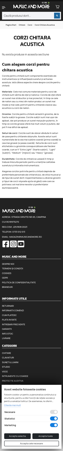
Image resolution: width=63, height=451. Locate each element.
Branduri (7, 286)
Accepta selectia (17, 436)
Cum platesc (9, 315)
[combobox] (31, 16)
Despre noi (8, 263)
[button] (5, 7)
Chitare (22, 25)
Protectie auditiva (12, 380)
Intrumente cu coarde (15, 376)
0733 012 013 (18, 231)
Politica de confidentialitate (19, 282)
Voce (5, 371)
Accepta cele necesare (31, 443)
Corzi (30, 25)
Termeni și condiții (12, 268)
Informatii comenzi (13, 310)
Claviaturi (8, 357)
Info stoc (7, 333)
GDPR (5, 277)
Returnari (8, 305)
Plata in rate (9, 319)
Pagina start (11, 25)
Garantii (7, 328)
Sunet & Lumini (10, 362)
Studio (6, 366)
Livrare (6, 338)
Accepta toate (45, 436)
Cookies (6, 273)
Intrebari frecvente (13, 324)
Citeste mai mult (12, 405)
